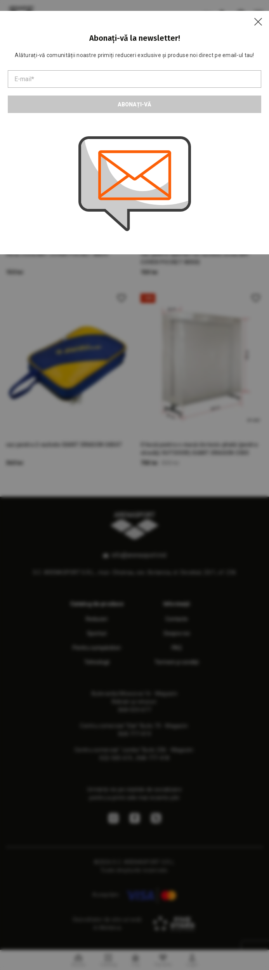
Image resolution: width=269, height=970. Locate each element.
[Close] (258, 21)
